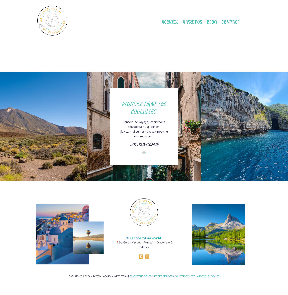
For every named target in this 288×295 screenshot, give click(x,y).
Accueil (170, 21)
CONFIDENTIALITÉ (185, 276)
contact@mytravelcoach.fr (146, 238)
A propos (192, 21)
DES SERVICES (165, 276)
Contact (230, 21)
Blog (212, 21)
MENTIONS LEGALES (208, 276)
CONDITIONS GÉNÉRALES (143, 276)
